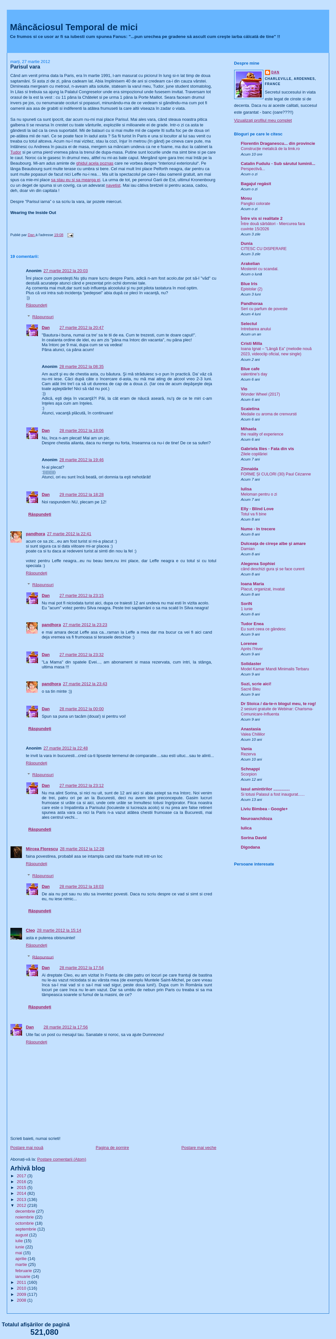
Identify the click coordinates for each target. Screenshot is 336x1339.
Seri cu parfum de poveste (264, 309)
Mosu (246, 198)
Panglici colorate (255, 203)
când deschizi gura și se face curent (273, 569)
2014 (22, 1193)
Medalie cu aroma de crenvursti (269, 414)
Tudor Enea (252, 623)
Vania (246, 748)
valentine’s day (254, 374)
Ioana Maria (252, 583)
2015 (22, 1187)
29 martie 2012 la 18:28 (81, 494)
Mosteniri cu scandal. (260, 269)
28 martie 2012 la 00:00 (81, 708)
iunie (20, 1246)
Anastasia (251, 728)
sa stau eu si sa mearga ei (75, 179)
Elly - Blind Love (257, 508)
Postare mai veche (198, 1147)
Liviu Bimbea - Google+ (264, 808)
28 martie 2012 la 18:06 (81, 430)
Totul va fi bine (254, 514)
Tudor (15, 152)
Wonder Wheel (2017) (260, 394)
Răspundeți (36, 305)
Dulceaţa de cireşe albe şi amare (273, 543)
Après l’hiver (252, 649)
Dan (46, 327)
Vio (244, 388)
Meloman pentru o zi (259, 494)
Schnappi (250, 768)
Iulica (246, 828)
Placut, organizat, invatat (263, 589)
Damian (248, 549)
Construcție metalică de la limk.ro (270, 148)
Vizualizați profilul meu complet (263, 120)
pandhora (35, 533)
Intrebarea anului (256, 329)
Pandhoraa (252, 303)
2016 (22, 1181)
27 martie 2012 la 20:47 (81, 327)
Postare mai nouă (26, 1147)
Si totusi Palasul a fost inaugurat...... (273, 794)
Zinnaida (249, 468)
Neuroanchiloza (256, 818)
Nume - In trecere (258, 528)
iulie (19, 1240)
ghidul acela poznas (95, 163)
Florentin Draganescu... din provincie (278, 143)
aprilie (21, 1258)
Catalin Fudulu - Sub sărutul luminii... (278, 163)
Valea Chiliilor (253, 734)
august (22, 1234)
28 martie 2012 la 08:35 (81, 366)
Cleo (30, 930)
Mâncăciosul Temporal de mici (74, 27)
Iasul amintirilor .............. (265, 789)
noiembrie (25, 1217)
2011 (22, 1282)
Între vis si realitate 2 (262, 218)
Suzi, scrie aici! (256, 683)
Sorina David (254, 837)
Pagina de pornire (112, 1147)
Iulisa (246, 488)
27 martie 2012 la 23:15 (81, 595)
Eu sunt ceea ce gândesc (263, 629)
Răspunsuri (43, 316)
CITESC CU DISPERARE (264, 248)
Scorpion (249, 774)
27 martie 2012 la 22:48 (65, 748)
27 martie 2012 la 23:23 (85, 624)
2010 (22, 1288)
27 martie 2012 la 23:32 (81, 654)
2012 (22, 1205)
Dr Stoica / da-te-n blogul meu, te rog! (278, 703)
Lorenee (249, 643)
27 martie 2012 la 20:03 (65, 270)
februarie (24, 1270)
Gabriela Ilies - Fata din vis (267, 448)
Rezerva (248, 754)
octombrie (25, 1223)
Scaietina (250, 408)
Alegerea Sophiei (258, 563)
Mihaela (249, 428)
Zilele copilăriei (254, 454)
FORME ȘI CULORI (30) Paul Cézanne (276, 474)
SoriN (246, 603)
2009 (22, 1294)
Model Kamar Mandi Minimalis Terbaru (275, 669)
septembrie (26, 1229)
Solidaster (251, 663)
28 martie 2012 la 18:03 (81, 886)
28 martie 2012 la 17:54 (81, 967)
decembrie (25, 1211)
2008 (22, 1300)
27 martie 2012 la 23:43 (85, 683)
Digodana (250, 847)
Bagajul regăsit (256, 183)
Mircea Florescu (42, 848)
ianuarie (23, 1276)
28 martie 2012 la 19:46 (81, 459)
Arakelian (250, 263)
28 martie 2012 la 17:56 (65, 1027)
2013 (22, 1199)
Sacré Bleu (250, 689)
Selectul (249, 323)
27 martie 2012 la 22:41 (69, 533)
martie (21, 1264)
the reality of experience (262, 434)
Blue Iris (249, 283)
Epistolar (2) (252, 289)
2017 (22, 1175)
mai (19, 1252)
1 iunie (247, 609)
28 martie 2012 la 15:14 (59, 930)
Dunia (247, 243)
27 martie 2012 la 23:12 (81, 785)
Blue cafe (250, 368)
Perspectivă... (253, 169)
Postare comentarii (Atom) (61, 1159)
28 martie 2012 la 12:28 (82, 848)
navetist (113, 185)
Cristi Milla (251, 343)
